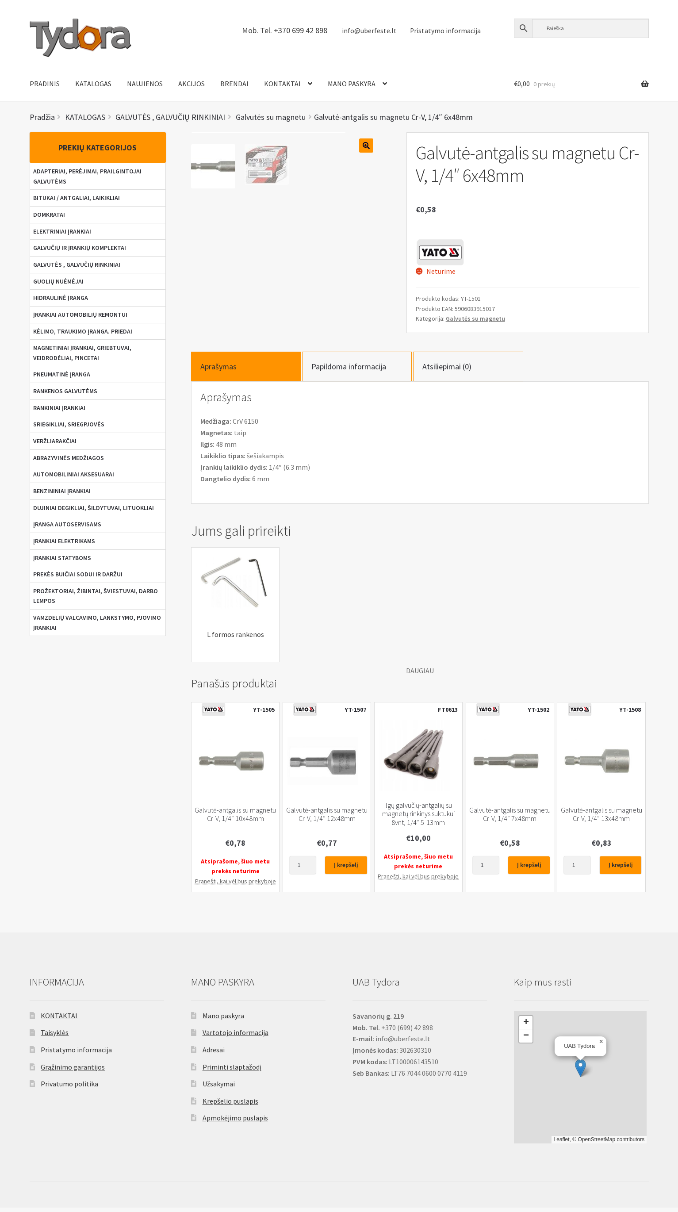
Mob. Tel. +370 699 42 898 (284, 30)
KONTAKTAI (282, 83)
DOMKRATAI (49, 215)
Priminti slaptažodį (232, 1070)
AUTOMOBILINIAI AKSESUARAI (73, 474)
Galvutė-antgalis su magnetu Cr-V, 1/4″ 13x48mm (601, 818)
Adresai (214, 1054)
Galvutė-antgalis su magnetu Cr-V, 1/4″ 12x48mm (327, 818)
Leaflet (562, 1144)
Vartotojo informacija (235, 1036)
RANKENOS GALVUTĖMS (65, 391)
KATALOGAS (93, 83)
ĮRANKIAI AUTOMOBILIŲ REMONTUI (80, 314)
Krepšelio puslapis (230, 1105)
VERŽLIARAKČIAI (55, 441)
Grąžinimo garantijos (73, 1070)
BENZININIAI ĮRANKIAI (62, 491)
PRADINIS (45, 83)
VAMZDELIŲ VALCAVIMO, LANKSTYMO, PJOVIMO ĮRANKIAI (97, 623)
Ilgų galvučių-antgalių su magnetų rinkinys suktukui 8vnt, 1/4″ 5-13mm (418, 818)
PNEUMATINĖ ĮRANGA (61, 374)
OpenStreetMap (596, 1144)
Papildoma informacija (348, 371)
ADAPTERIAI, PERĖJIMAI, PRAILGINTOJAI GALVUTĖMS (87, 176)
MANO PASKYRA (351, 83)
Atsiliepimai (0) (446, 371)
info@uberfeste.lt (369, 31)
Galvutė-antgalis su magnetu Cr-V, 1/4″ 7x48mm (510, 818)
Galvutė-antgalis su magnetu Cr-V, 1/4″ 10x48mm (235, 818)
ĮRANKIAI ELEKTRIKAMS (64, 541)
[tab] (246, 371)
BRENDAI (234, 83)
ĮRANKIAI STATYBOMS (62, 558)
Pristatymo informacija (445, 31)
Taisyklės (55, 1036)
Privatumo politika (69, 1088)
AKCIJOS (191, 83)
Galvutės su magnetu (475, 318)
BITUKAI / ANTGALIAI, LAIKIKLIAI (76, 198)
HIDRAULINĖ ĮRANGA (60, 298)
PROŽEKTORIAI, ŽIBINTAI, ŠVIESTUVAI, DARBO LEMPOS (95, 596)
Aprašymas (218, 371)
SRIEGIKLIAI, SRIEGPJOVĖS (68, 424)
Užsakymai (219, 1088)
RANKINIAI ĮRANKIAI (59, 408)
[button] (580, 1072)
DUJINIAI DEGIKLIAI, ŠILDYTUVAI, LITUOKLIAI (93, 508)
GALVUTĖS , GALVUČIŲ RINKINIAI (76, 264)
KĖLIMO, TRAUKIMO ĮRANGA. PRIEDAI (82, 331)
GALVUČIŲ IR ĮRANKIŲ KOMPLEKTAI (79, 248)
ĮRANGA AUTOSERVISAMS (67, 524)
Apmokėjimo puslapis (235, 1122)
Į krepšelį (346, 869)
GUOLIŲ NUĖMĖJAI (58, 281)
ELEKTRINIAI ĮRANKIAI (62, 231)
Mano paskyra (223, 1019)
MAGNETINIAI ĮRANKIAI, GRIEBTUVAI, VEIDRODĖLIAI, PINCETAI (82, 353)
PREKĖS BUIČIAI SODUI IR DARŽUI (78, 574)
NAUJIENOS (145, 83)
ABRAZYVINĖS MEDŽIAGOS (68, 458)
